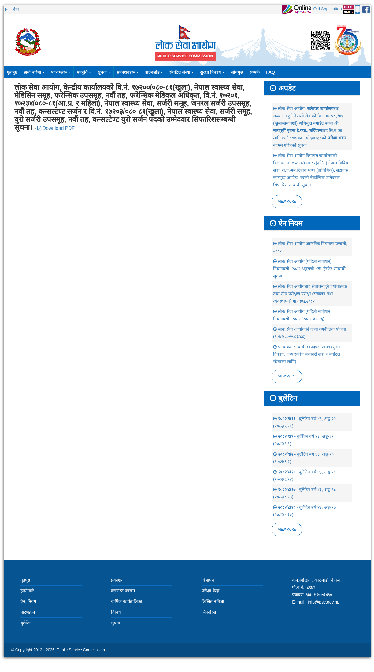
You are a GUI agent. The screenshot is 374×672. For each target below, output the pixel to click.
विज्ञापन (208, 580)
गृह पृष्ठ (12, 72)
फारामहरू (60, 72)
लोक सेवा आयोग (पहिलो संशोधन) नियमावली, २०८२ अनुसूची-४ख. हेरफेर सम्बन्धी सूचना (309, 268)
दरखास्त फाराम (123, 590)
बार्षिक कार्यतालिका (126, 601)
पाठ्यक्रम (27, 612)
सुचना (115, 622)
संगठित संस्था (181, 72)
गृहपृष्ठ (25, 580)
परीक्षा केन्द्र (210, 590)
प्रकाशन (117, 580)
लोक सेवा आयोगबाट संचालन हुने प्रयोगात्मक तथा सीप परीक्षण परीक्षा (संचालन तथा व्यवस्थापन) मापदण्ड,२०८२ (310, 293)
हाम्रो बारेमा (34, 72)
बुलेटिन (25, 622)
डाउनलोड (154, 72)
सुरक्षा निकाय (212, 72)
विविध (116, 612)
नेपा (16, 9)
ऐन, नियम (28, 601)
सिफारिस (209, 612)
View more (287, 201)
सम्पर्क (255, 72)
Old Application (327, 8)
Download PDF (56, 128)
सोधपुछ (237, 72)
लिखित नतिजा (213, 601)
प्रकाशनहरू (128, 72)
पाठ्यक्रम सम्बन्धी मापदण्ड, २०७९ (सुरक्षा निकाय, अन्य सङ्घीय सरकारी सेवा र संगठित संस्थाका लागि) (307, 354)
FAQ (270, 72)
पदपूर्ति (84, 72)
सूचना (104, 72)
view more (287, 376)
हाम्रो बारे (27, 590)
